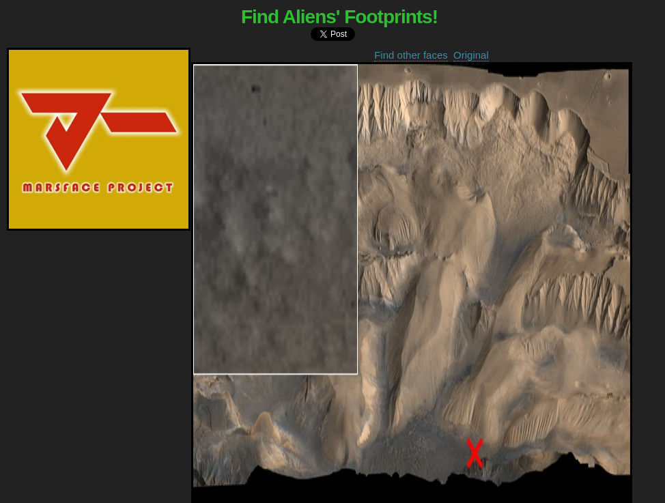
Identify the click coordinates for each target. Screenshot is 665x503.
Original (471, 55)
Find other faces (411, 55)
